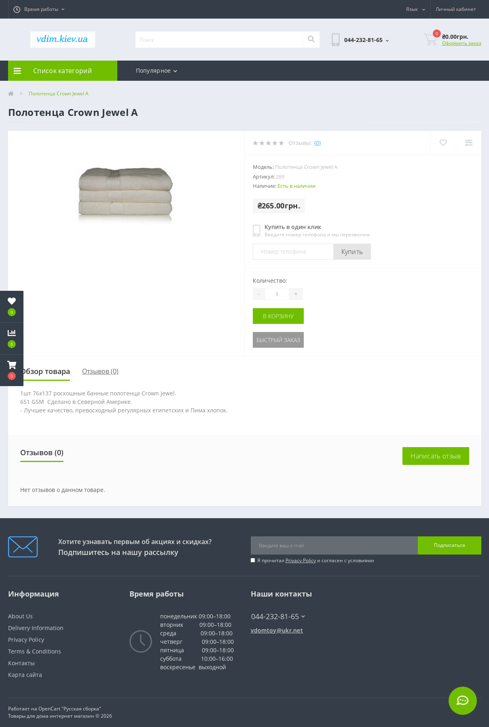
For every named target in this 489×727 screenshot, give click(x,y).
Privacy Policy (301, 560)
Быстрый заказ (278, 340)
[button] (39, 9)
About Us (20, 616)
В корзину (278, 316)
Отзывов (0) (100, 371)
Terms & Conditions (34, 651)
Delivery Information (36, 628)
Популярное (156, 70)
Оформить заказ (461, 43)
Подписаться (449, 545)
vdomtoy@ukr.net (277, 630)
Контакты (21, 663)
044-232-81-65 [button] (278, 616)
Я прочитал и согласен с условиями (315, 560)
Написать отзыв (436, 456)
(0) (317, 143)
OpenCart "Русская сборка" (69, 708)
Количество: (270, 280)
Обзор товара (45, 371)
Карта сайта (25, 675)
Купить (352, 251)
